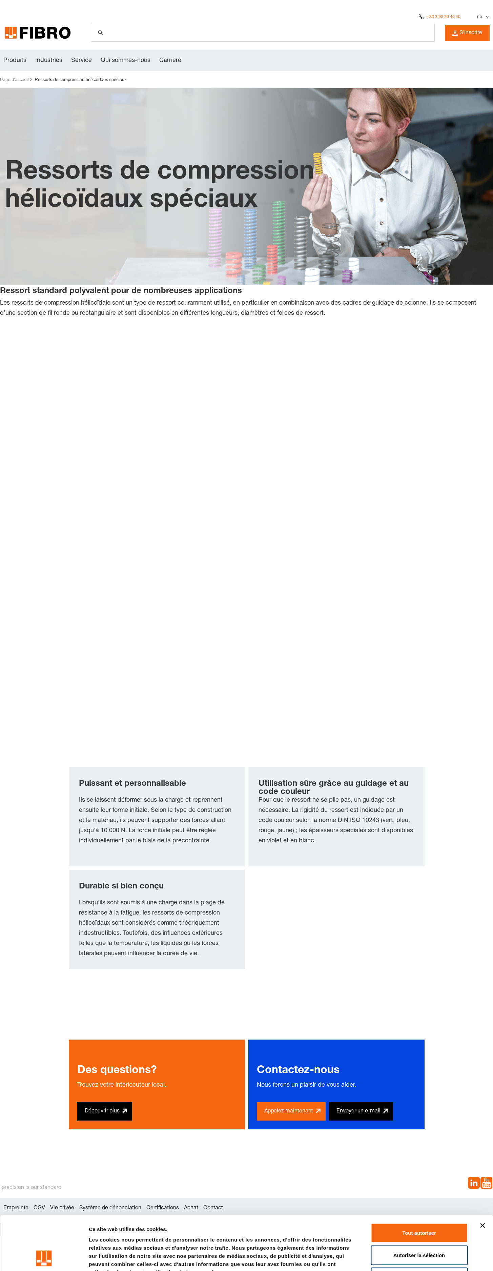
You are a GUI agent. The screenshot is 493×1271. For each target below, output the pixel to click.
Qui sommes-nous (125, 61)
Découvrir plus (102, 1111)
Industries (48, 61)
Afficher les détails (373, 1257)
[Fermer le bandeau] (482, 1174)
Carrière (170, 61)
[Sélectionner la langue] (482, 17)
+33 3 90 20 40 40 (443, 17)
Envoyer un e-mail (358, 1111)
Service (81, 61)
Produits (14, 61)
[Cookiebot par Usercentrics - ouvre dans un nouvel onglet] (44, 1258)
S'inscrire (467, 33)
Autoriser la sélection (419, 1204)
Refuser (419, 1226)
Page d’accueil (14, 79)
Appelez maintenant (288, 1111)
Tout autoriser (419, 1182)
